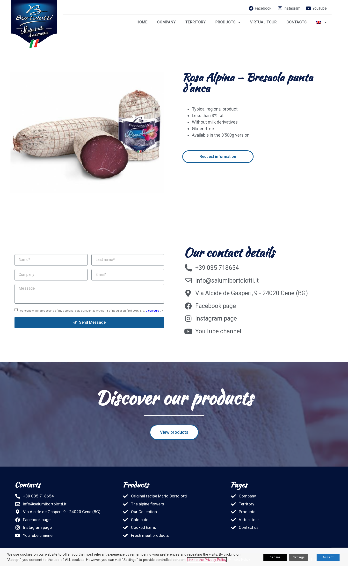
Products (227, 22)
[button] (239, 156)
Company (166, 22)
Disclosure (152, 310)
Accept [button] (328, 557)
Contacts (296, 22)
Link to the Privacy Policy (206, 560)
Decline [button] (275, 557)
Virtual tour (263, 22)
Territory (195, 22)
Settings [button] (298, 557)
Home (142, 22)
